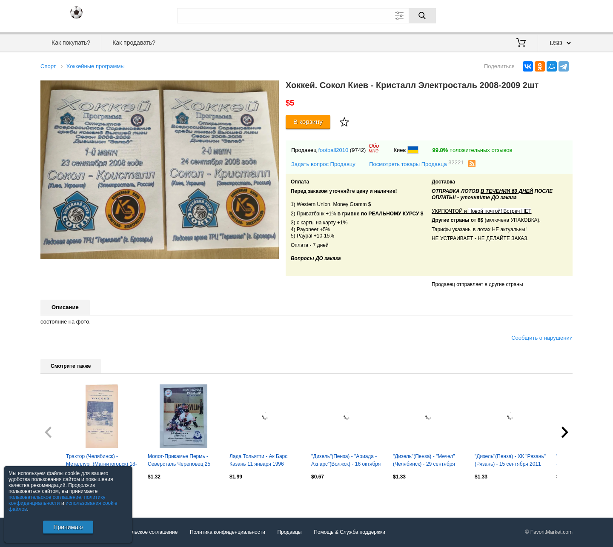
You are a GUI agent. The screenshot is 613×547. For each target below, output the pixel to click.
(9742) (358, 150)
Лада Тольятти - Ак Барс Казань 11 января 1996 (258, 460)
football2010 (333, 150)
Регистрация (555, 14)
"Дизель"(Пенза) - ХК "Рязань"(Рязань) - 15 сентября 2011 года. (510, 461)
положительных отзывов (473, 150)
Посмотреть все (59, 495)
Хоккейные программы (95, 66)
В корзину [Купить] (308, 121)
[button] (271, 88)
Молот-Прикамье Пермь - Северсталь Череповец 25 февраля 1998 (179, 461)
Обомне (374, 148)
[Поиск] (422, 15)
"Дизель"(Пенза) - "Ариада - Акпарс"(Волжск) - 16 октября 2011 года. (346, 461)
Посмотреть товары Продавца (416, 163)
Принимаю (68, 527)
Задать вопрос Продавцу (323, 164)
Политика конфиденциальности (227, 532)
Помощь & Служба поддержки (349, 532)
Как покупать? (71, 42)
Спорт (48, 66)
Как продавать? (133, 42)
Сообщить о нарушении (542, 338)
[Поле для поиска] (306, 15)
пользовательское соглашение (45, 497)
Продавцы (289, 532)
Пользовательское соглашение (141, 532)
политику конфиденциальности (57, 500)
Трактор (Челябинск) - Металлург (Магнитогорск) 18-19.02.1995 (101, 461)
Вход (523, 14)
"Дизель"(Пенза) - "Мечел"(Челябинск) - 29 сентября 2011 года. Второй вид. (424, 461)
